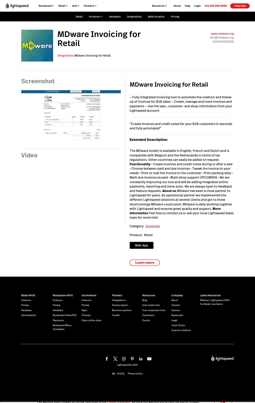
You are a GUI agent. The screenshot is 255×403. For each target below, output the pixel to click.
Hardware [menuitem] (115, 16)
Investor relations (181, 330)
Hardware (26, 310)
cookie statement (119, 398)
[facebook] (106, 358)
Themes (86, 315)
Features (26, 300)
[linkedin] (140, 358)
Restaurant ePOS (63, 295)
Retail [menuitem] (61, 6)
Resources (148, 295)
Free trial (240, 6)
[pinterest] (131, 358)
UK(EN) (121, 373)
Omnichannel (28, 315)
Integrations (65, 55)
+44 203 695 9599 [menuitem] (215, 6)
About (174, 300)
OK (223, 398)
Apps (84, 310)
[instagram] (123, 358)
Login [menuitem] (197, 6)
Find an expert (120, 305)
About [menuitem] (177, 6)
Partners (117, 295)
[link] (215, 5)
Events (146, 320)
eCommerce (89, 295)
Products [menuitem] (94, 16)
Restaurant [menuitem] (45, 6)
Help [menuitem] (187, 6)
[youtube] (148, 358)
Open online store (91, 320)
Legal (174, 320)
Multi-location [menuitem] (156, 16)
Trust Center (178, 325)
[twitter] (114, 358)
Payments (58, 320)
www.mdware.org (222, 34)
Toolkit (116, 315)
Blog (144, 300)
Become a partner (122, 310)
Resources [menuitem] (158, 6)
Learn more (144, 262)
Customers (148, 315)
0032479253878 (223, 42)
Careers (175, 310)
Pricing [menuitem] (175, 16)
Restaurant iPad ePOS (64, 315)
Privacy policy (135, 373)
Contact (175, 305)
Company (177, 295)
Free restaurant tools (154, 310)
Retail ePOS (28, 295)
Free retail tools (151, 305)
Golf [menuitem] (74, 6)
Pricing (25, 305)
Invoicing (153, 226)
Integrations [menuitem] (134, 16)
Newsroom (177, 315)
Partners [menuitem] (89, 6)
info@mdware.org (222, 38)
